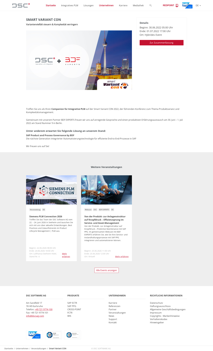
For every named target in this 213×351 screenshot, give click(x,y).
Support (113, 319)
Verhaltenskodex (158, 319)
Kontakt (113, 322)
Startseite (8, 348)
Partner (113, 309)
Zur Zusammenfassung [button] (161, 42)
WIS (69, 315)
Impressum (156, 312)
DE (197, 5)
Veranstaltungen (117, 312)
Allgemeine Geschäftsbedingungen (168, 309)
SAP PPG (71, 306)
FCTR (69, 312)
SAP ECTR (72, 302)
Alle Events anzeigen (106, 270)
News (111, 315)
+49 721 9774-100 (43, 309)
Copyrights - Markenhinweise (165, 315)
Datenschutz (156, 302)
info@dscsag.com (35, 315)
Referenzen (114, 306)
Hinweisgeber (157, 322)
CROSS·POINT (74, 309)
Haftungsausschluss (160, 306)
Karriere (113, 302)
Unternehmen (22, 348)
